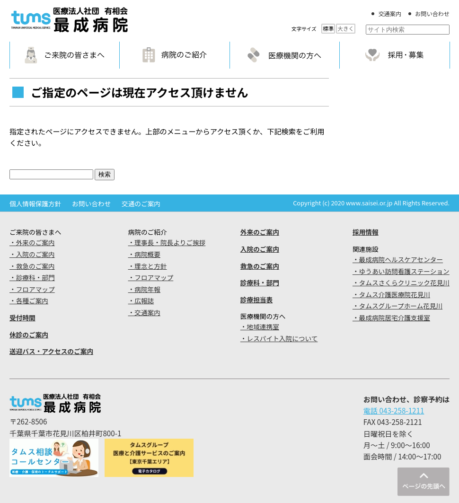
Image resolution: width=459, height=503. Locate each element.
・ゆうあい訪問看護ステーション (401, 271)
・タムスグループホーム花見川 (397, 305)
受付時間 (22, 317)
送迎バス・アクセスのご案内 (51, 351)
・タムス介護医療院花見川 (391, 294)
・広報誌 (141, 300)
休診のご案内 (28, 334)
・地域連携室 (259, 326)
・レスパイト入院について (279, 338)
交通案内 (389, 13)
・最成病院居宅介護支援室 (391, 317)
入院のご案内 (259, 249)
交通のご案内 (141, 203)
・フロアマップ (32, 289)
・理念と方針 (147, 266)
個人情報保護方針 (35, 203)
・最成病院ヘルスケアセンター (398, 259)
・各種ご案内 (28, 300)
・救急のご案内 (32, 266)
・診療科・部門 (32, 277)
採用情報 (366, 232)
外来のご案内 (259, 232)
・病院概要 (144, 254)
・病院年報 (144, 289)
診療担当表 (256, 299)
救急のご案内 (259, 266)
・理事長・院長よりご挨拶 (167, 242)
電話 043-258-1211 (393, 410)
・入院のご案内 (32, 254)
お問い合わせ (432, 13)
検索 (104, 174)
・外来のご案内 (32, 242)
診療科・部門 (259, 282)
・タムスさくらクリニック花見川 (401, 282)
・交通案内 (144, 312)
